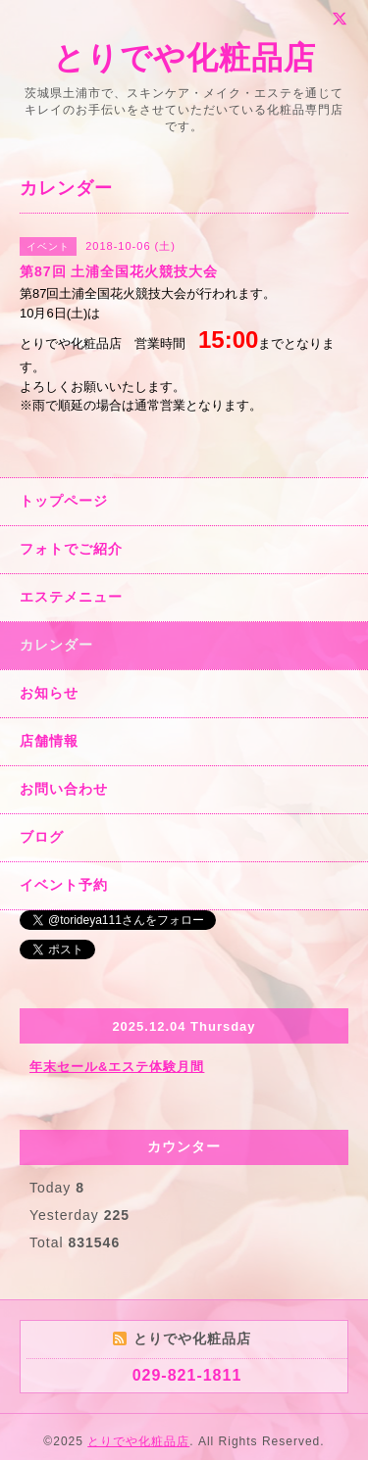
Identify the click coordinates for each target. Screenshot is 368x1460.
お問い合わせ (64, 789)
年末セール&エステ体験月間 (116, 1066)
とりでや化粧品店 (184, 57)
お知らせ (49, 693)
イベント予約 (64, 885)
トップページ (64, 501)
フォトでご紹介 (71, 549)
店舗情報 (49, 741)
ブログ (42, 837)
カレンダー (56, 645)
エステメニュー (71, 597)
